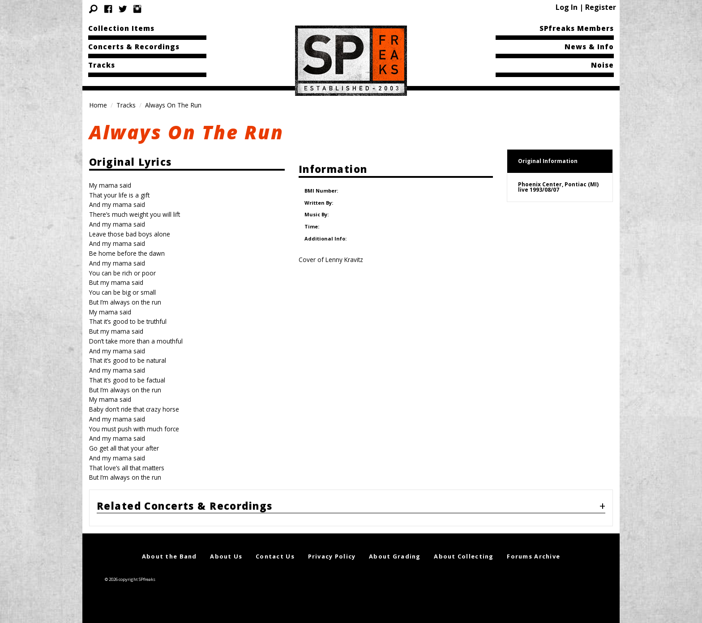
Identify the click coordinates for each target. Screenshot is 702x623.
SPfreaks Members (576, 28)
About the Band (169, 556)
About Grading (395, 556)
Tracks (101, 64)
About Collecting (463, 556)
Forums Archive (533, 556)
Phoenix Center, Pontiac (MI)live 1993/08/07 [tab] (558, 186)
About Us (226, 556)
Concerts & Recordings (134, 46)
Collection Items (121, 28)
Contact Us (275, 556)
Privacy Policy (332, 556)
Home (98, 105)
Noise (602, 64)
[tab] (351, 508)
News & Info (589, 46)
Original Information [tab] (548, 161)
